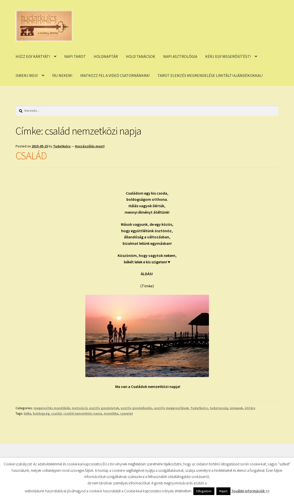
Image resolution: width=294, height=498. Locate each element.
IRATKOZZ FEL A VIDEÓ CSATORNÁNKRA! (115, 75)
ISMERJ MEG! (27, 75)
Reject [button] (223, 491)
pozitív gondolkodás (137, 408)
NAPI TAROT (75, 56)
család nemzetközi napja (82, 413)
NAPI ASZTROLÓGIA (180, 56)
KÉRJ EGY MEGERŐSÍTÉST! (228, 56)
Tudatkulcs (62, 146)
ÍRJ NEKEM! (62, 75)
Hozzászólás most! (90, 146)
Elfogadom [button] (203, 491)
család (56, 413)
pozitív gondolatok (104, 408)
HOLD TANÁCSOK (140, 56)
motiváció (80, 408)
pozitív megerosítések (171, 408)
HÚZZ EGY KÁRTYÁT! (33, 56)
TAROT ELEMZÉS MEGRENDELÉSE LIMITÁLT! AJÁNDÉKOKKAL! (210, 75)
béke (27, 413)
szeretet (126, 413)
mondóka (111, 413)
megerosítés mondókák (52, 408)
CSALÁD (31, 155)
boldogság (41, 413)
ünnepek (236, 408)
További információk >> (250, 491)
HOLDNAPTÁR (106, 56)
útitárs (250, 408)
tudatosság (219, 408)
